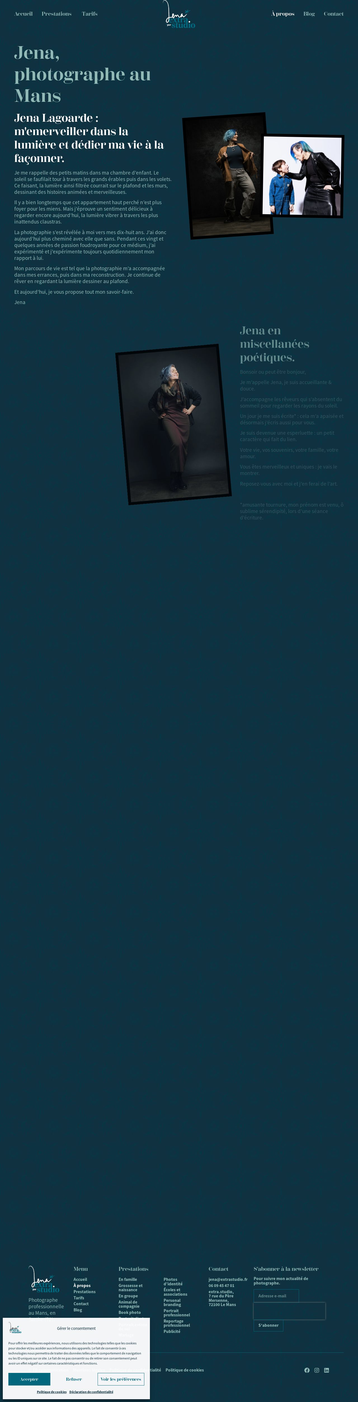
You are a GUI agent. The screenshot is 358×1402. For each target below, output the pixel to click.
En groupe (128, 1296)
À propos (283, 14)
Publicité (172, 1331)
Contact (334, 14)
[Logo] (179, 14)
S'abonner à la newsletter (286, 1269)
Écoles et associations (175, 1292)
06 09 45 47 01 (221, 1285)
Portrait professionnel (177, 1313)
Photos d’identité (173, 1281)
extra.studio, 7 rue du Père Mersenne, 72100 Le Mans (222, 1298)
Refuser (74, 1379)
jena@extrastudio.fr (224, 1279)
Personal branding (172, 1302)
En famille (128, 1279)
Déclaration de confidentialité (91, 1392)
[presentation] (289, 1311)
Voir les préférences (121, 1379)
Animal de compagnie (129, 1304)
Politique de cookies (52, 1392)
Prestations (85, 1292)
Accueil (80, 1279)
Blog (309, 14)
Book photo (130, 1312)
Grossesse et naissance (131, 1288)
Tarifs (79, 1298)
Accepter (29, 1379)
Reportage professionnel (177, 1323)
